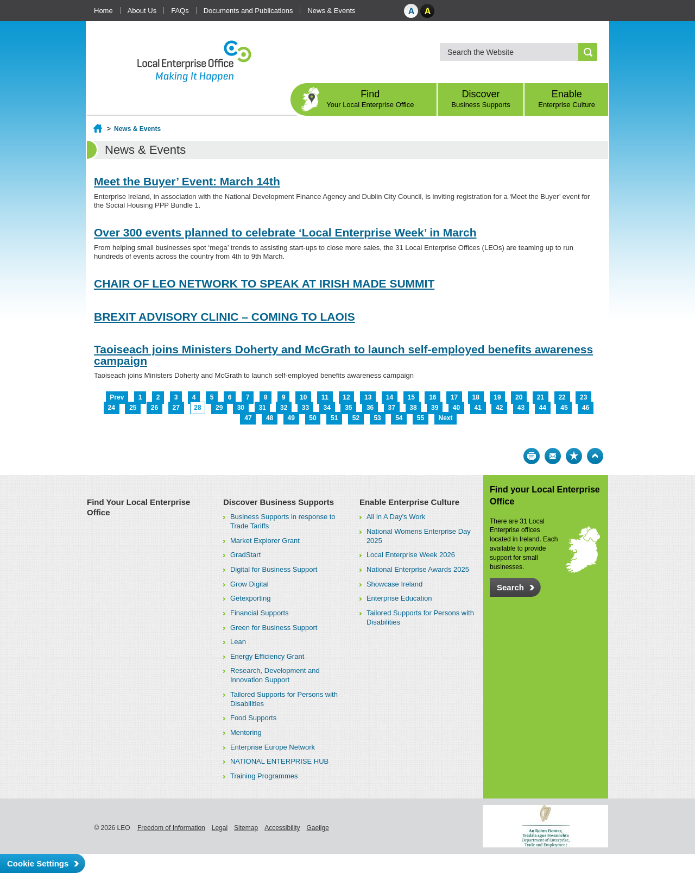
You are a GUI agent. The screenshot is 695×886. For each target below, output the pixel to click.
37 (391, 407)
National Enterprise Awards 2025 (418, 569)
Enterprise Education (399, 598)
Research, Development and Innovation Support (275, 675)
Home (103, 11)
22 (561, 397)
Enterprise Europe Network (272, 747)
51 (334, 418)
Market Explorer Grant (265, 540)
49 (291, 418)
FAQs (180, 11)
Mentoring (246, 732)
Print (531, 456)
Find (370, 99)
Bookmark (574, 456)
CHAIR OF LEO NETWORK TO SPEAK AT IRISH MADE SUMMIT (264, 283)
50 (312, 418)
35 (348, 407)
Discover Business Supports (278, 502)
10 (303, 397)
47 (247, 418)
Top (595, 456)
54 (398, 418)
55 (420, 418)
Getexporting (250, 598)
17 (454, 397)
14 (389, 397)
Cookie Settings (37, 863)
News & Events (331, 11)
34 (326, 407)
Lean (238, 642)
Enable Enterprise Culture (409, 502)
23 (583, 397)
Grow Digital (249, 584)
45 (563, 407)
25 (132, 407)
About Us (142, 11)
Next (446, 418)
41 (477, 407)
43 (521, 407)
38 (412, 407)
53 (377, 418)
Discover (481, 99)
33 (305, 407)
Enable (566, 99)
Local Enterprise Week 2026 (411, 555)
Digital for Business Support (273, 569)
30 (240, 407)
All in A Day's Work (396, 517)
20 (518, 397)
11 (324, 397)
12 (346, 397)
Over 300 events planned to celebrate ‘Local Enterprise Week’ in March (285, 232)
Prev (117, 397)
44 (542, 407)
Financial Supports (259, 613)
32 (283, 407)
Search (510, 587)
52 (355, 418)
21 (540, 397)
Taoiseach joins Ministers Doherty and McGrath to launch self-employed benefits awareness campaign (343, 355)
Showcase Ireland (394, 584)
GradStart (245, 555)
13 (367, 397)
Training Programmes (264, 776)
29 (219, 407)
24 (111, 407)
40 (456, 407)
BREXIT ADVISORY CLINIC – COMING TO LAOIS (224, 316)
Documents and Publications (248, 11)
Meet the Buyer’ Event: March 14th (187, 181)
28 (197, 407)
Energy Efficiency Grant (267, 656)
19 (497, 397)
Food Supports (253, 718)
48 (269, 418)
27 (176, 407)
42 (499, 407)
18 (475, 397)
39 (434, 407)
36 (370, 407)
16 (432, 397)
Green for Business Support (273, 627)
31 (262, 407)
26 (154, 407)
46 (585, 407)
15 (410, 397)
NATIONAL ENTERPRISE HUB (279, 761)
